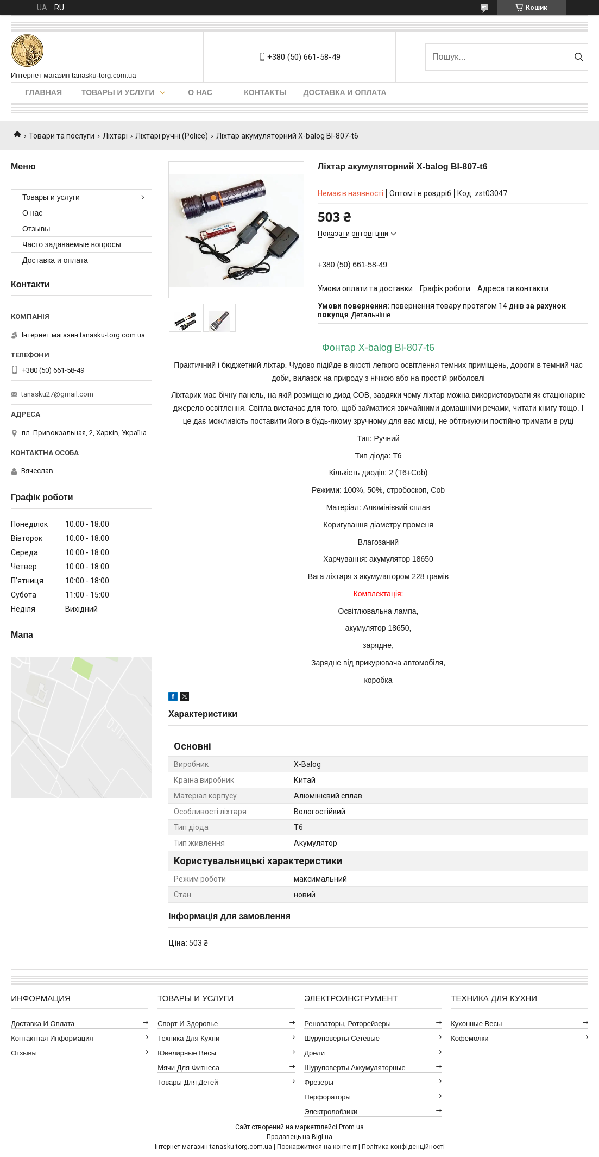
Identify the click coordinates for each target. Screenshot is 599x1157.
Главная (43, 92)
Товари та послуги (61, 135)
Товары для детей (187, 1082)
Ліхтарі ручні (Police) (171, 135)
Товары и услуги (118, 92)
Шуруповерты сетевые (342, 1038)
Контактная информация (52, 1038)
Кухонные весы (476, 1024)
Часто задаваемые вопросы (71, 244)
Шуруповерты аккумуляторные (354, 1068)
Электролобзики (330, 1112)
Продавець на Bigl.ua (299, 1137)
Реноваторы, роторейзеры (347, 1024)
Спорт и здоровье (187, 1024)
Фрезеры (318, 1082)
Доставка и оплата (345, 92)
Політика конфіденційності (403, 1146)
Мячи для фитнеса (188, 1068)
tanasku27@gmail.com (57, 394)
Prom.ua (351, 1127)
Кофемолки (469, 1038)
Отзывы (36, 228)
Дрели (314, 1053)
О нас (200, 92)
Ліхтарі (115, 135)
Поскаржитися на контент (317, 1146)
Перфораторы (327, 1097)
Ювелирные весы (186, 1053)
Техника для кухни (188, 1038)
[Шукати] (578, 57)
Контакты (265, 92)
